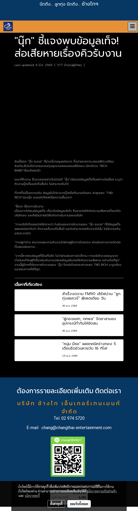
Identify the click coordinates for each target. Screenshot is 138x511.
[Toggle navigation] (132, 26)
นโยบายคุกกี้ (32, 496)
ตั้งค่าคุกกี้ (56, 504)
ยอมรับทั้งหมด (79, 504)
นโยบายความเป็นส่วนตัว (102, 491)
